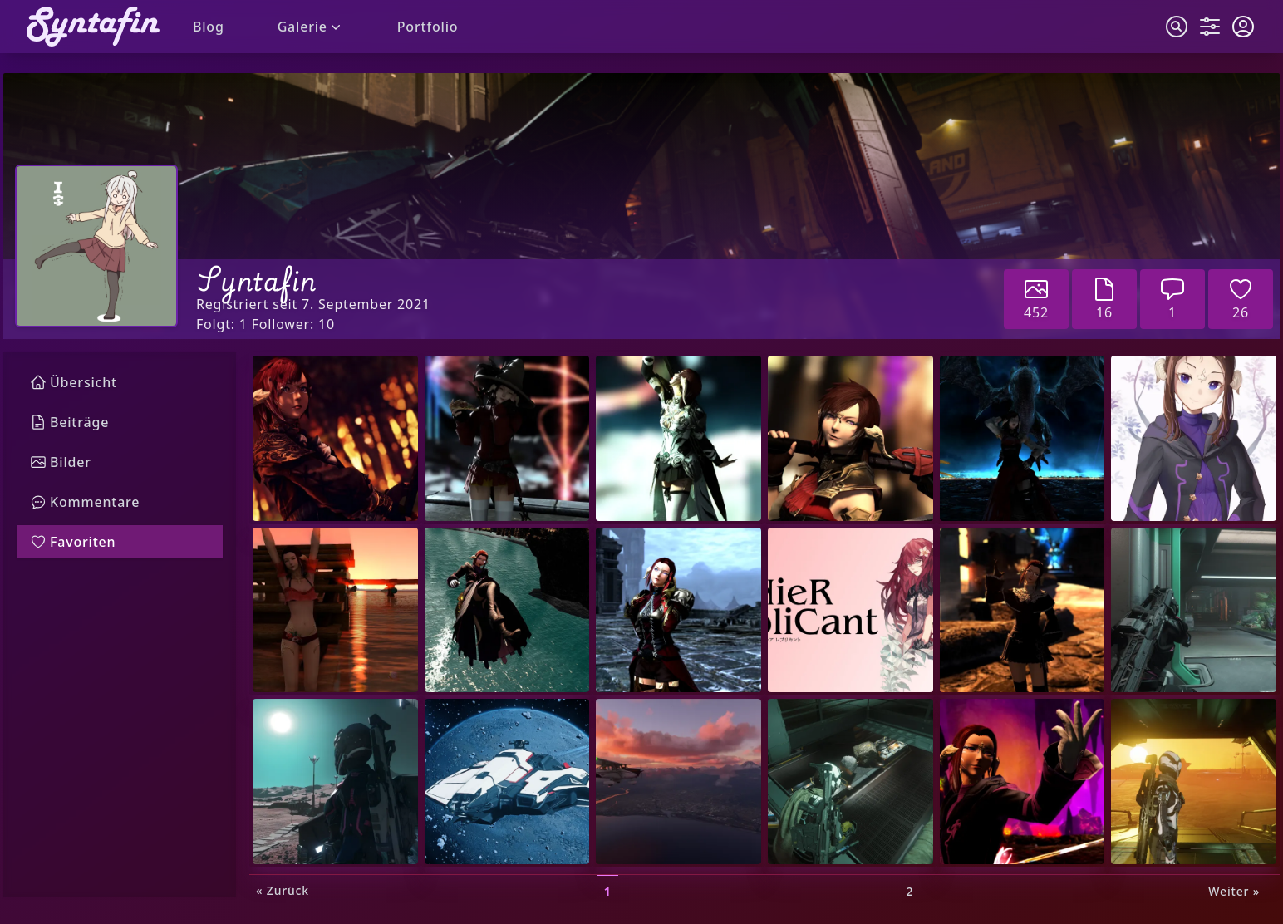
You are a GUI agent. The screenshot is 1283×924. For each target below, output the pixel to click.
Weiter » (1234, 890)
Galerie (311, 26)
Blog (208, 26)
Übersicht (73, 382)
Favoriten (73, 542)
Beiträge (69, 422)
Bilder (60, 462)
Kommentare (85, 502)
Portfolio (428, 26)
